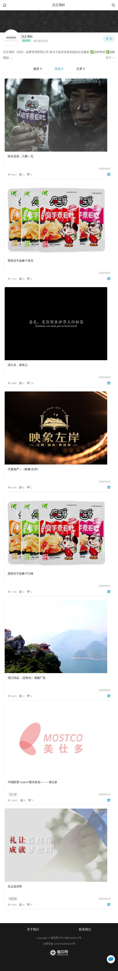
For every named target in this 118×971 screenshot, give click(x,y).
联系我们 (85, 929)
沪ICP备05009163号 (70, 937)
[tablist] (59, 69)
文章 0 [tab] (80, 68)
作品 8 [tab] (59, 68)
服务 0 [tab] (37, 68)
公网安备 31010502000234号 (59, 943)
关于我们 (33, 929)
